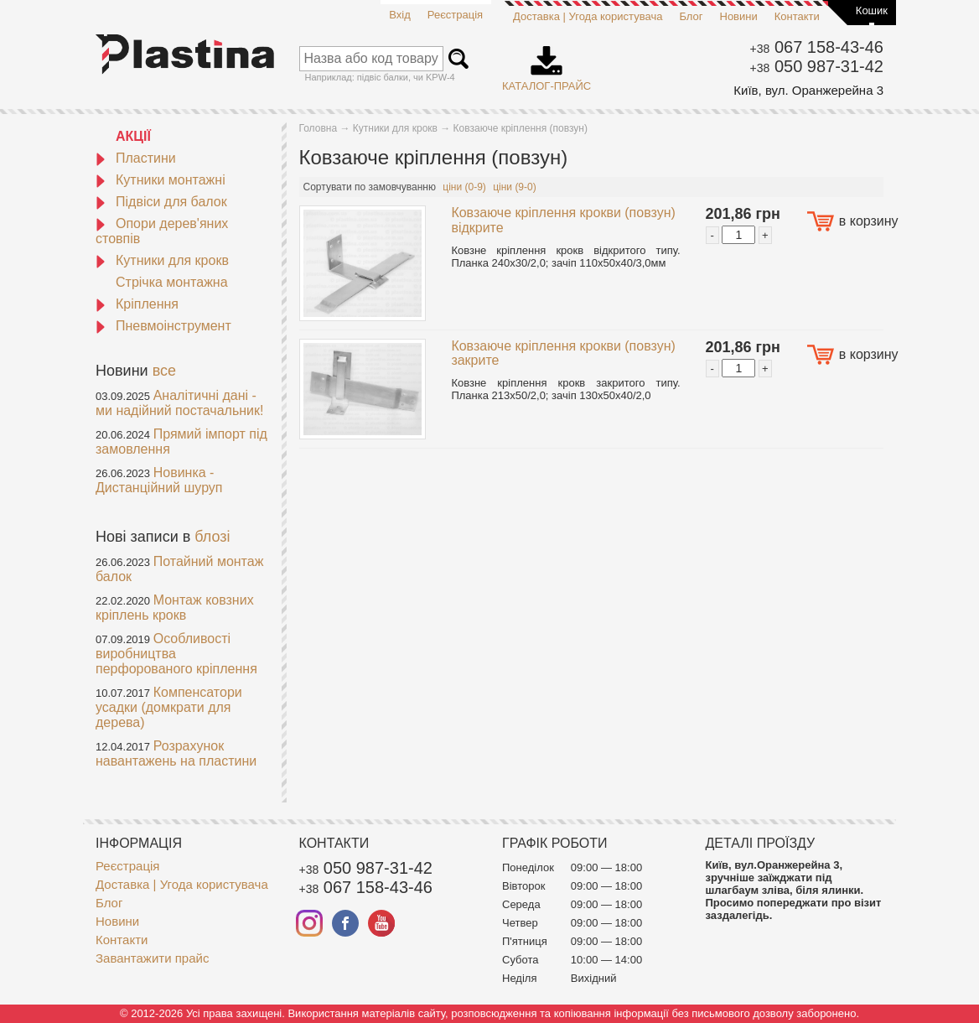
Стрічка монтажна (172, 282)
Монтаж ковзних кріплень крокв (175, 607)
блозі (212, 536)
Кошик (872, 10)
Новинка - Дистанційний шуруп (159, 480)
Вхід (400, 14)
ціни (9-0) (514, 187)
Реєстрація (455, 14)
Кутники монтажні (160, 180)
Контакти (797, 16)
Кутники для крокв (162, 260)
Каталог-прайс (546, 63)
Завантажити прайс (152, 958)
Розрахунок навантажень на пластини (176, 753)
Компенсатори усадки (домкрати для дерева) (169, 707)
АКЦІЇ (133, 136)
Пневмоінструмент (163, 326)
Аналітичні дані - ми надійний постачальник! (179, 403)
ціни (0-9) (464, 187)
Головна (318, 128)
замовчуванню (402, 187)
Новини (739, 16)
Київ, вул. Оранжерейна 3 (808, 90)
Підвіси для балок (161, 202)
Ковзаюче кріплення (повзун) (520, 128)
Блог (690, 16)
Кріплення (137, 304)
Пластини (136, 158)
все (164, 370)
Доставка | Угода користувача (587, 16)
